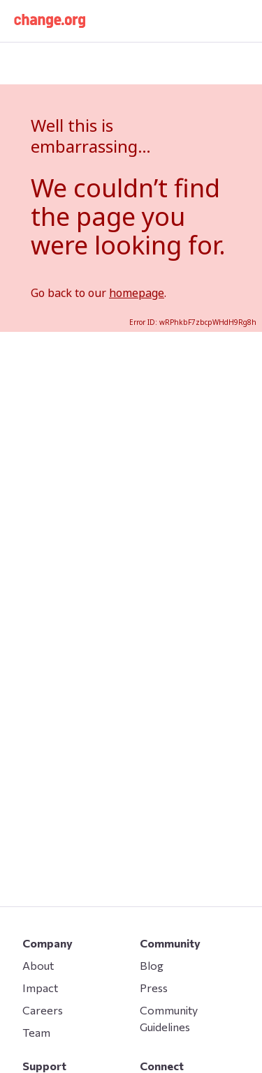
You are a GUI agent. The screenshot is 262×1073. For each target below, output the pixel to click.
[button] (49, 21)
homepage (136, 292)
